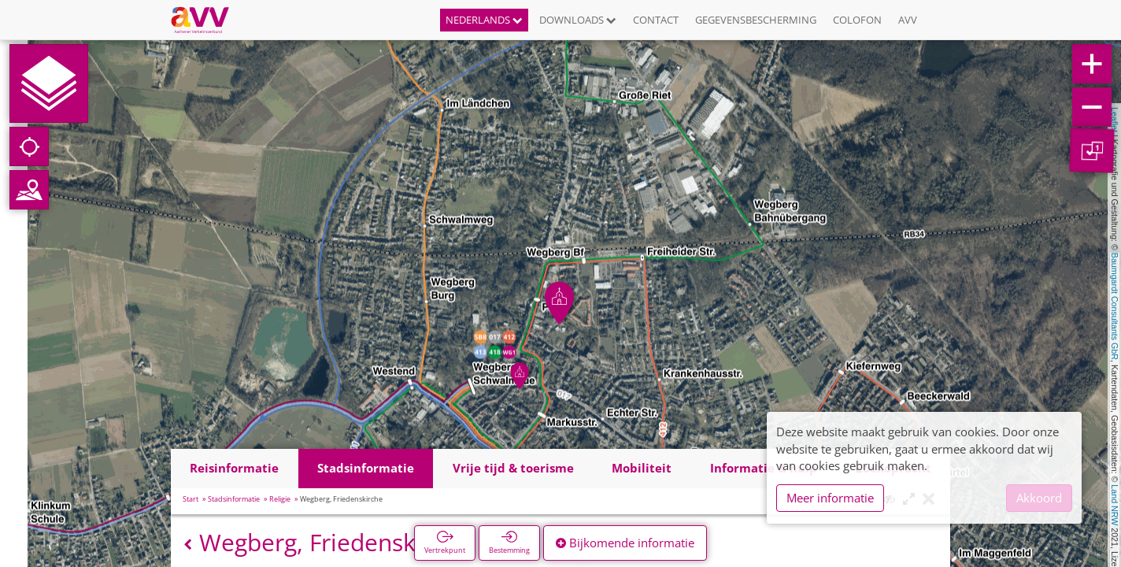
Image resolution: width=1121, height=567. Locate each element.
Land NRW (1114, 504)
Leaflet (1114, 119)
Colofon (857, 20)
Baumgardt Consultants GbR (1114, 306)
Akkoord (1039, 498)
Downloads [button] (577, 20)
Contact (656, 20)
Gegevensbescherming (755, 20)
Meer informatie (830, 498)
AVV (907, 20)
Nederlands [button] (484, 20)
